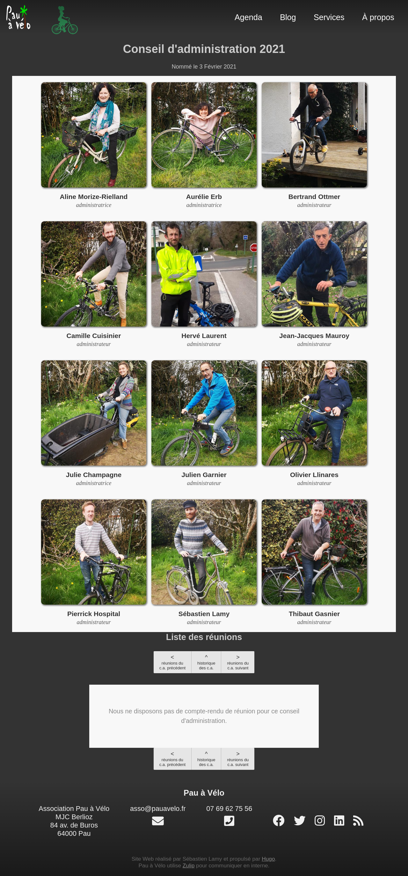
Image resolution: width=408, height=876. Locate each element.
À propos (378, 17)
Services (329, 17)
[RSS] (358, 821)
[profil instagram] (321, 821)
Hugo (268, 859)
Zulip (188, 865)
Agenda (248, 17)
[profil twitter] (301, 821)
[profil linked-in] (340, 821)
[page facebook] (280, 821)
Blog (288, 17)
